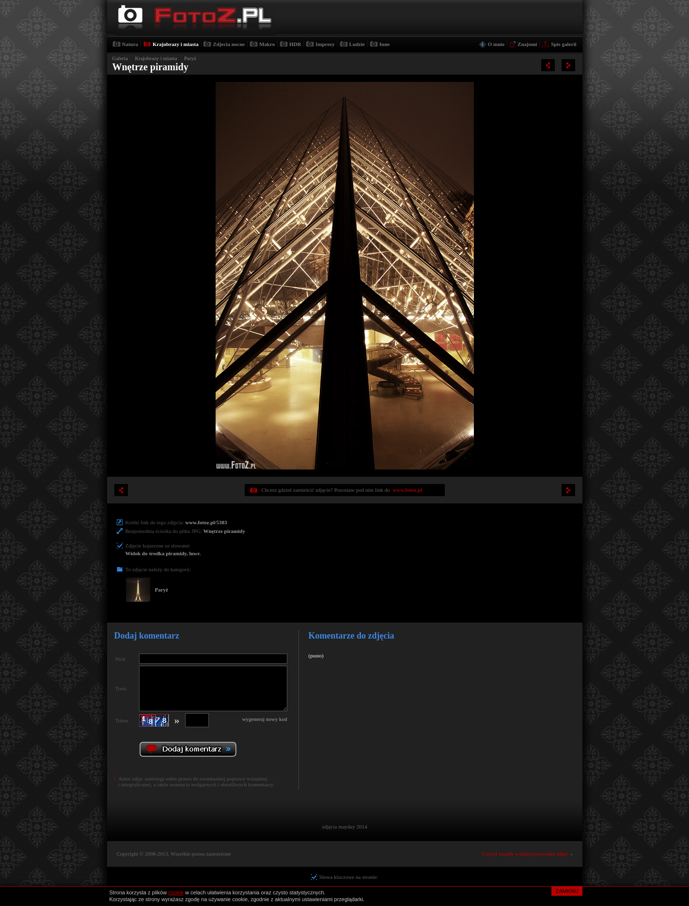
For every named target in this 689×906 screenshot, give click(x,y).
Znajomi (527, 44)
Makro (267, 44)
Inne (384, 44)
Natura (130, 44)
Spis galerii (563, 44)
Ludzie (357, 44)
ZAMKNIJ (566, 891)
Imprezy (325, 44)
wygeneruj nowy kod (264, 719)
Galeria (120, 58)
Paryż (190, 58)
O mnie (496, 44)
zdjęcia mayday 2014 (344, 826)
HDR (295, 44)
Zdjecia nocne (229, 44)
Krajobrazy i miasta (176, 44)
